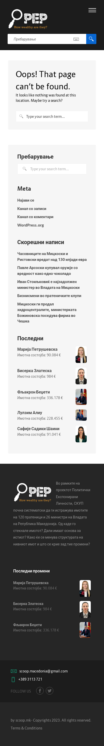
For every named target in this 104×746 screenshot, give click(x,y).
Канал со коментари (35, 216)
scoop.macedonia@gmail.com (43, 671)
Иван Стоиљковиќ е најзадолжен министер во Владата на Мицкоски (48, 284)
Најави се (25, 200)
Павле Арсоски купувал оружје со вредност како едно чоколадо (47, 270)
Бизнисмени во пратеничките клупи (49, 295)
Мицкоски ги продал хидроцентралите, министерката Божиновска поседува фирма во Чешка (47, 312)
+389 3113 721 (30, 679)
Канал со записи (31, 208)
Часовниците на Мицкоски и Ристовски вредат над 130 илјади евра (52, 256)
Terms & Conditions (26, 728)
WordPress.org (30, 225)
